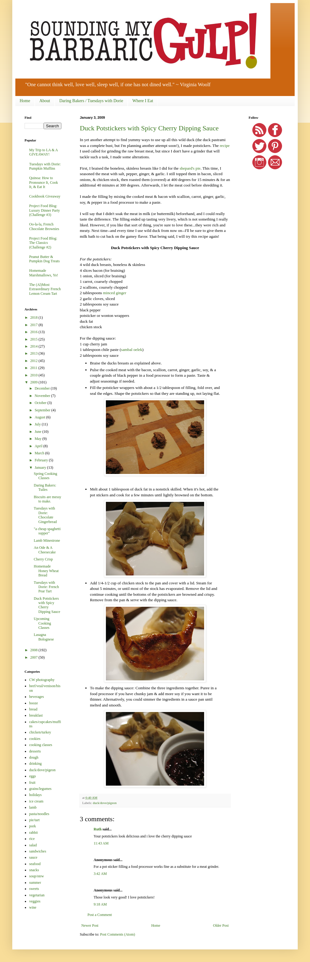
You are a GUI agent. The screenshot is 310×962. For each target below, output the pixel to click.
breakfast (36, 715)
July (38, 424)
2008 (34, 650)
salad (33, 845)
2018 (34, 317)
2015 (34, 339)
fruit (32, 782)
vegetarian (37, 895)
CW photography (42, 680)
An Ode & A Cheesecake (45, 549)
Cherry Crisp (43, 559)
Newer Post (90, 925)
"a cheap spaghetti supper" (47, 531)
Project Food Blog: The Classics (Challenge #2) (43, 242)
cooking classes (40, 745)
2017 (34, 325)
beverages (36, 697)
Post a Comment (99, 915)
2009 (34, 382)
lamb (33, 807)
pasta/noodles (39, 814)
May (38, 439)
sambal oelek (131, 349)
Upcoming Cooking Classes (42, 623)
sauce (33, 857)
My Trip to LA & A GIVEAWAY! (43, 152)
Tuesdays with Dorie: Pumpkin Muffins (45, 166)
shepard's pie (190, 168)
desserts (35, 751)
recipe (225, 145)
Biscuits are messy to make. (47, 499)
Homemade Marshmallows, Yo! (43, 272)
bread (33, 709)
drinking (35, 763)
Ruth (98, 829)
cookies (35, 739)
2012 (34, 361)
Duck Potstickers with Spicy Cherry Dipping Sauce (149, 128)
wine (32, 907)
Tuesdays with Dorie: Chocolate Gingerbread (45, 515)
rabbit (33, 832)
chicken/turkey (40, 732)
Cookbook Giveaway (44, 196)
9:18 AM (100, 904)
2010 (34, 375)
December (43, 388)
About (44, 100)
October (41, 403)
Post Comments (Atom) (117, 934)
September (43, 410)
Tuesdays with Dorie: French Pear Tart (46, 587)
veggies (35, 901)
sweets (34, 889)
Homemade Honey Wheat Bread (46, 570)
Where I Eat (142, 100)
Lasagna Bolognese (44, 637)
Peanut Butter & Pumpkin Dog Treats (44, 259)
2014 (34, 346)
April (39, 446)
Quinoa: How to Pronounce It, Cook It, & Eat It (43, 182)
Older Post (221, 925)
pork (32, 826)
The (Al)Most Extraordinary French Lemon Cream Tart (45, 289)
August (40, 417)
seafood (35, 864)
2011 (34, 368)
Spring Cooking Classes (45, 475)
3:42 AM (100, 874)
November (43, 396)
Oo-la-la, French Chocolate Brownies (44, 226)
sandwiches (37, 851)
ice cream (36, 801)
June (38, 431)
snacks (34, 870)
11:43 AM (101, 843)
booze (33, 703)
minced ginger (114, 293)
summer (35, 882)
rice (32, 839)
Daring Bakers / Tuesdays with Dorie (91, 100)
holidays (35, 795)
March (40, 453)
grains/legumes (40, 789)
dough (33, 757)
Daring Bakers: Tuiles (45, 487)
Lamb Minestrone (47, 540)
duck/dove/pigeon (104, 803)
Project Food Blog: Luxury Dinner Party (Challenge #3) (44, 210)
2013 (34, 353)
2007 (34, 657)
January (41, 467)
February (42, 460)
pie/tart (34, 820)
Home (25, 100)
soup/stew (36, 876)
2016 (34, 332)
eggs (32, 776)
